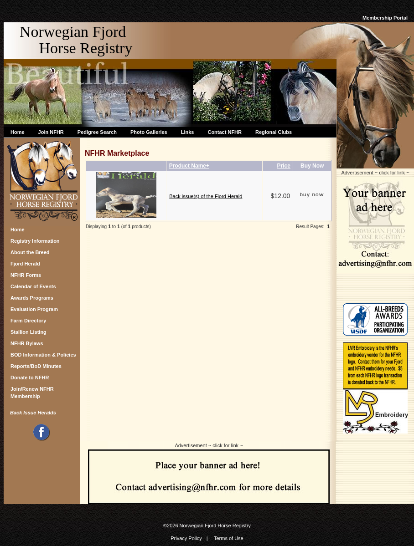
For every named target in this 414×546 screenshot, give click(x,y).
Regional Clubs (273, 132)
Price (283, 166)
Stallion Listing (28, 332)
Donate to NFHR (29, 377)
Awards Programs (31, 298)
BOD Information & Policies (43, 354)
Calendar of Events (33, 286)
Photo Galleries (148, 132)
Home (17, 132)
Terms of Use (228, 538)
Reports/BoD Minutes (36, 366)
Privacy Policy (186, 538)
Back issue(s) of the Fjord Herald (205, 196)
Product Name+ (189, 166)
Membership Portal (385, 17)
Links (187, 132)
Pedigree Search (97, 132)
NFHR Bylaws (26, 343)
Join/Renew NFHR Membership (32, 391)
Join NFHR (51, 132)
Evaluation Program (34, 309)
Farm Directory (28, 320)
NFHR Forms (25, 275)
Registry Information (35, 241)
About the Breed (30, 252)
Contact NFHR (224, 132)
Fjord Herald (25, 263)
